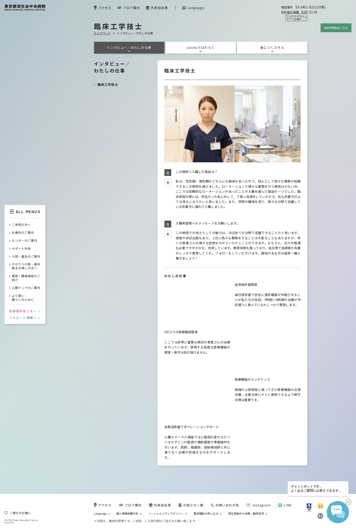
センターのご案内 (24, 241)
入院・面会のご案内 (26, 257)
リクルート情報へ (24, 317)
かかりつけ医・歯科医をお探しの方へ (26, 266)
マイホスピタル (295, 17)
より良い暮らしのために (23, 298)
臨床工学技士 (108, 84)
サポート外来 (21, 249)
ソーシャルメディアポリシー (166, 513)
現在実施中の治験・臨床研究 (246, 513)
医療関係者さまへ (24, 311)
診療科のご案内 (23, 233)
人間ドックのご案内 (26, 288)
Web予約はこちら (336, 28)
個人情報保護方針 (127, 513)
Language (100, 513)
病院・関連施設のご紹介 (26, 278)
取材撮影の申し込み (206, 513)
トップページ (102, 33)
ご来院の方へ (21, 225)
